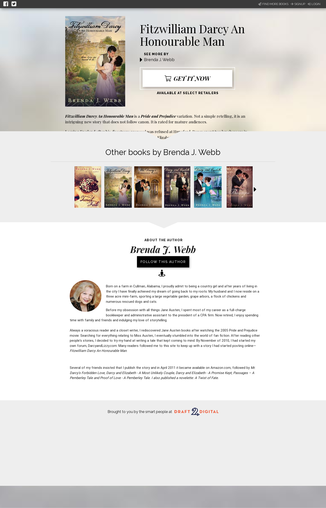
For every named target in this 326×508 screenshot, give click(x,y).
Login (313, 4)
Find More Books (273, 4)
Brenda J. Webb (159, 59)
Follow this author (163, 262)
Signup (298, 4)
